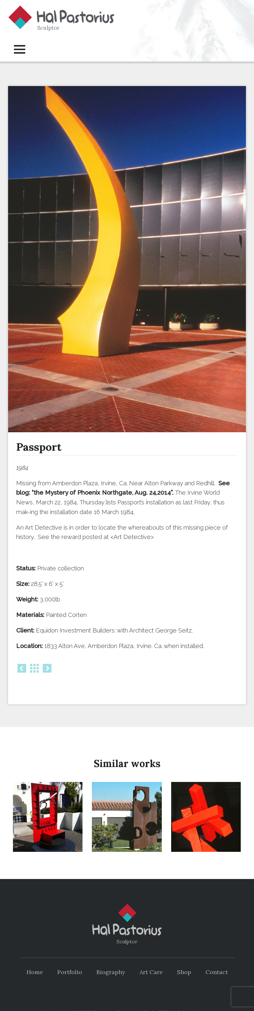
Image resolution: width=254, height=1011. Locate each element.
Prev (21, 668)
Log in (203, 996)
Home (35, 956)
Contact (216, 956)
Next (47, 668)
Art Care (151, 956)
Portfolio (69, 956)
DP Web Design (176, 996)
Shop (184, 956)
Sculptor (48, 27)
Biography (110, 956)
